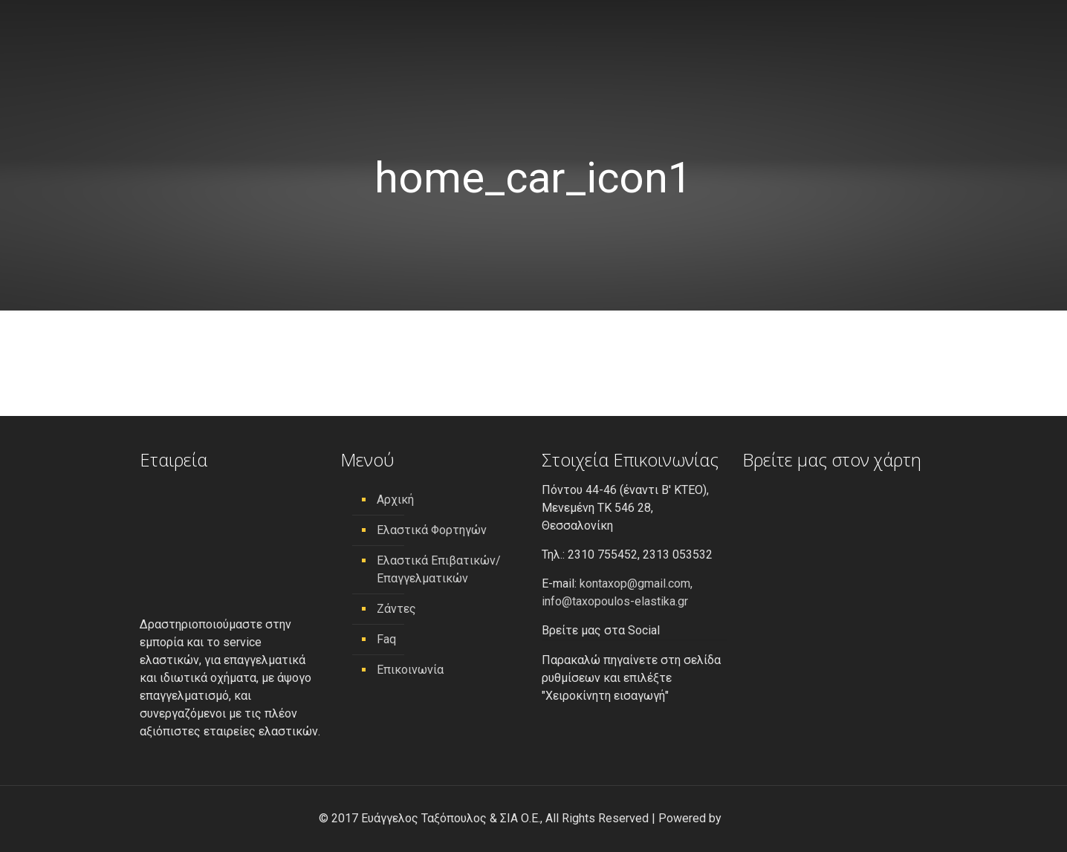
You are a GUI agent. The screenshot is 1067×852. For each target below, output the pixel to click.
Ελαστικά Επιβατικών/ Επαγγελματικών (439, 569)
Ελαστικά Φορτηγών (432, 530)
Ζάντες (396, 609)
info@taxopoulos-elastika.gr (615, 601)
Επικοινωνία (410, 670)
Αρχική (395, 499)
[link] (736, 818)
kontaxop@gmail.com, (636, 583)
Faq (386, 639)
